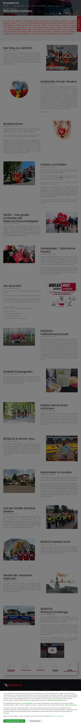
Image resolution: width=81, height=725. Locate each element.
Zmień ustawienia (35, 721)
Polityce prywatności (57, 716)
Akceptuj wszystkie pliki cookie (14, 721)
